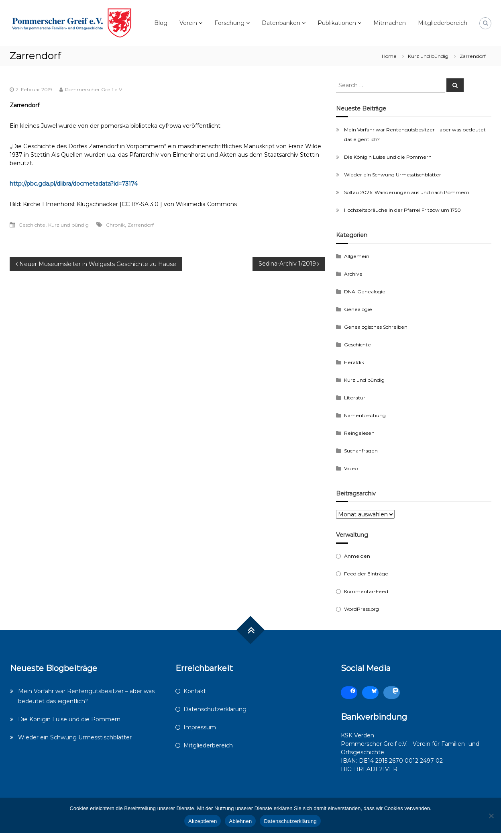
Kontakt (194, 691)
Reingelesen (359, 433)
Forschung (229, 23)
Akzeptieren (202, 821)
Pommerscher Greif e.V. (94, 89)
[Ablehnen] (491, 816)
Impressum (199, 727)
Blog (160, 23)
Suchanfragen (361, 451)
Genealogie (358, 309)
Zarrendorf (141, 225)
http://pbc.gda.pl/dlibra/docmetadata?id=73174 (74, 183)
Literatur (354, 398)
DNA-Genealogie (364, 292)
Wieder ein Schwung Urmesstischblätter (392, 175)
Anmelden (357, 556)
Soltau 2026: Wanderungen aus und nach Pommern (406, 192)
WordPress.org (361, 609)
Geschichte (31, 225)
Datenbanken (281, 23)
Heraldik (354, 362)
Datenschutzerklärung (214, 709)
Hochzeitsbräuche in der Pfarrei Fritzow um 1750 (402, 210)
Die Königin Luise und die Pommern (388, 157)
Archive (353, 274)
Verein (188, 23)
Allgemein (356, 256)
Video (351, 468)
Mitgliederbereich (442, 23)
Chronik (115, 225)
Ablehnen (240, 821)
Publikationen (337, 23)
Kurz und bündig (428, 56)
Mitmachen (389, 23)
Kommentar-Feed (366, 591)
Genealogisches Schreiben (375, 327)
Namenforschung (365, 415)
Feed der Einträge (366, 574)
